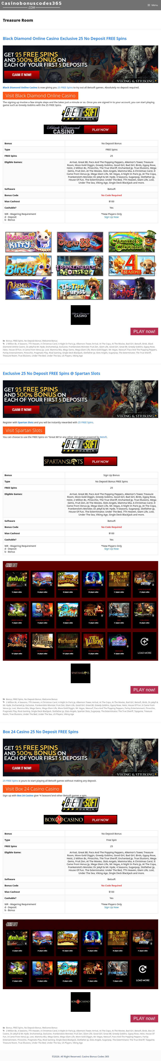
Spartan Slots (25, 422)
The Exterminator (127, 352)
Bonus (9, 340)
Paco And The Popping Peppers (142, 349)
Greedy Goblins (135, 346)
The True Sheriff (143, 352)
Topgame (138, 711)
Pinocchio (28, 352)
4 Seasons (22, 343)
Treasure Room (10, 355)
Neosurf (122, 349)
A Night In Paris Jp (66, 343)
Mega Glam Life (82, 349)
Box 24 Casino (25, 795)
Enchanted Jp (52, 346)
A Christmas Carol (49, 343)
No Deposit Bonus (32, 340)
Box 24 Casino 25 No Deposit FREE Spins (40, 731)
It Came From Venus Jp (33, 349)
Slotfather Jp (89, 352)
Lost (47, 349)
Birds (144, 343)
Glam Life (103, 346)
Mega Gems (68, 349)
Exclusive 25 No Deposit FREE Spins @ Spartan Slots (51, 373)
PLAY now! (144, 331)
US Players (67, 355)
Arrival (95, 343)
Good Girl (113, 346)
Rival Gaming (55, 352)
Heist (5, 349)
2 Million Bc (11, 343)
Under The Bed (39, 355)
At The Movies (118, 343)
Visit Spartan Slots (24, 430)
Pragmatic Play (41, 352)
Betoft (103, 436)
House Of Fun (15, 349)
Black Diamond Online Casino (20, 87)
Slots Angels (102, 352)
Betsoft (138, 343)
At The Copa (105, 343)
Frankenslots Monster (79, 346)
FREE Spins (18, 340)
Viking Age (78, 355)
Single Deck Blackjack (72, 352)
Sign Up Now (111, 216)
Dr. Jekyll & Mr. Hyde (35, 346)
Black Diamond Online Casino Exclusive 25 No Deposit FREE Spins (65, 38)
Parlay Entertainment (13, 352)
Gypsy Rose (149, 346)
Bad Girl (129, 343)
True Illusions (24, 355)
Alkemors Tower (83, 343)
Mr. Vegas (113, 349)
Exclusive (63, 346)
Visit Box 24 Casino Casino (32, 789)
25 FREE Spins (65, 87)
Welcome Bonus (49, 340)
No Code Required (111, 195)
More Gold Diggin (99, 349)
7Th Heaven (33, 343)
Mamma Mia (56, 349)
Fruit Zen (94, 346)
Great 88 (123, 346)
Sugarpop (113, 352)
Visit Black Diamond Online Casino (40, 95)
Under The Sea (54, 355)
